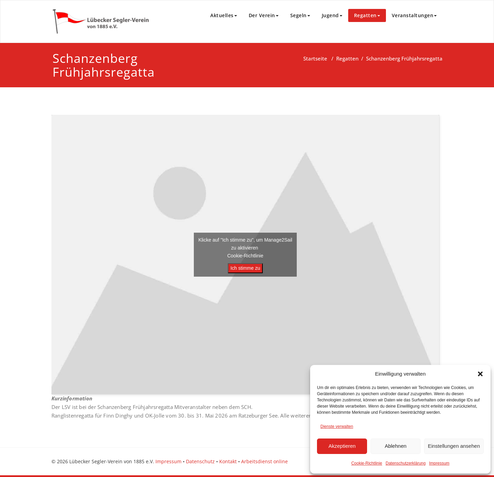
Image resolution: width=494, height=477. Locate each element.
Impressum (439, 463)
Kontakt (228, 461)
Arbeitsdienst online (264, 461)
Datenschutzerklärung (406, 463)
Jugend (332, 15)
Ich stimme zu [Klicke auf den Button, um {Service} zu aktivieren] (245, 268)
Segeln (300, 15)
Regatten (367, 15)
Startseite (315, 58)
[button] (480, 373)
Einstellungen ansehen (454, 446)
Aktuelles (223, 15)
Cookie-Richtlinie (366, 463)
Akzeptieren (341, 446)
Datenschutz (200, 461)
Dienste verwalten (336, 426)
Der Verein (264, 15)
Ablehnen (395, 446)
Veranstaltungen (414, 15)
